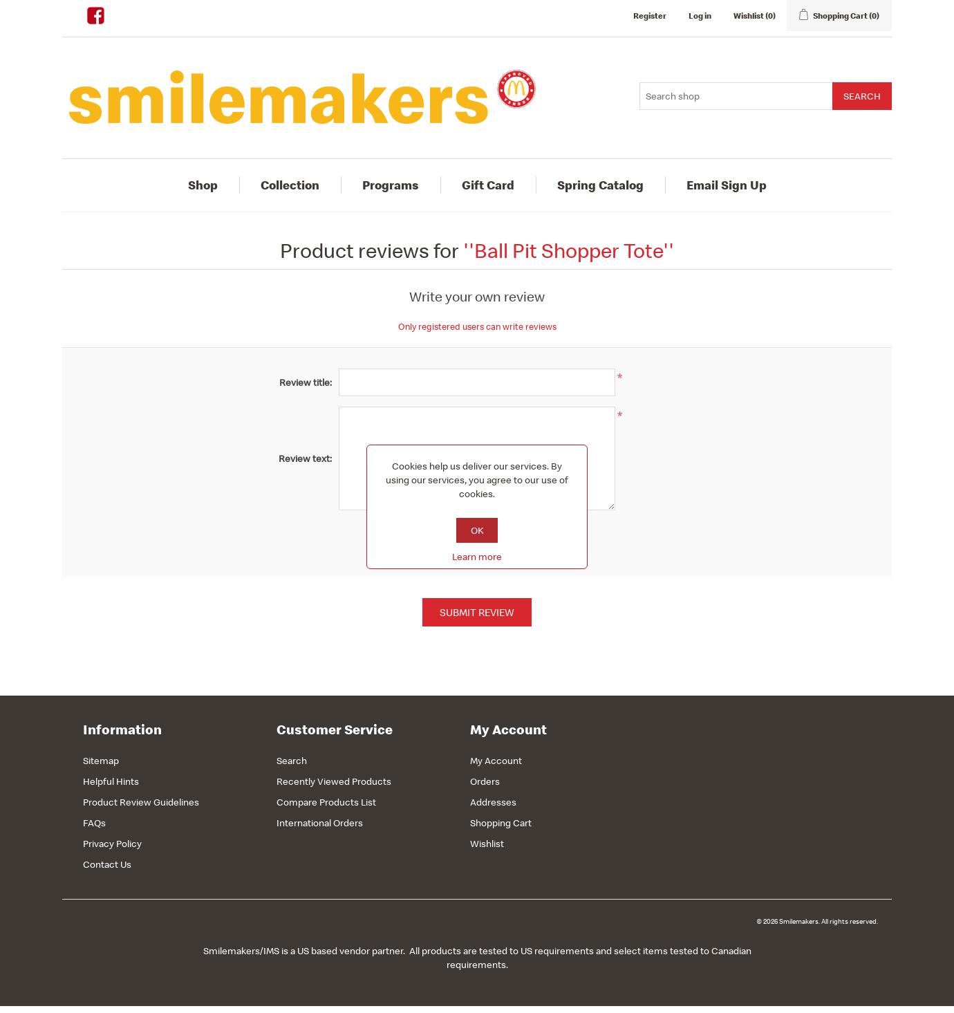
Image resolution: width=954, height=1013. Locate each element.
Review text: (305, 458)
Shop (203, 185)
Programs (390, 185)
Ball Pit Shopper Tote (568, 250)
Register (649, 15)
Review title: (305, 382)
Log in (700, 15)
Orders (485, 781)
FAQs (94, 823)
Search (292, 760)
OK (477, 530)
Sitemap (101, 760)
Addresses (493, 802)
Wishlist (487, 843)
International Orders (320, 823)
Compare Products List (326, 802)
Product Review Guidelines (141, 802)
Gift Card (488, 185)
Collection (290, 185)
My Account (496, 760)
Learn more (477, 556)
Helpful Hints (111, 781)
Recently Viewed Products (334, 781)
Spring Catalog (600, 185)
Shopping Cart (501, 823)
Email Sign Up (726, 185)
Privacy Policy (112, 843)
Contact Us (107, 864)
